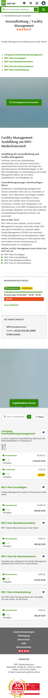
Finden (36, 9)
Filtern (39, 417)
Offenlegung (24, 636)
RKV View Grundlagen (15, 58)
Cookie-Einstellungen (23, 632)
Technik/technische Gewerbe (18, 16)
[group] (24, 29)
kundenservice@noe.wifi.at (27, 672)
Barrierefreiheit (23, 647)
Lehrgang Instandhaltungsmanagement (23, 55)
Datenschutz (24, 639)
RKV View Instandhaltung (16, 70)
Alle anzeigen (11, 305)
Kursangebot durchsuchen (24, 102)
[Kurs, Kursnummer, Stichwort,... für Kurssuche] (17, 416)
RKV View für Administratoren (18, 66)
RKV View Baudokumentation (18, 62)
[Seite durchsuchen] (19, 9)
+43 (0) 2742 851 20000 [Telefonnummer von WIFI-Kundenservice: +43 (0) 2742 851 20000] (25, 331)
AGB (24, 643)
